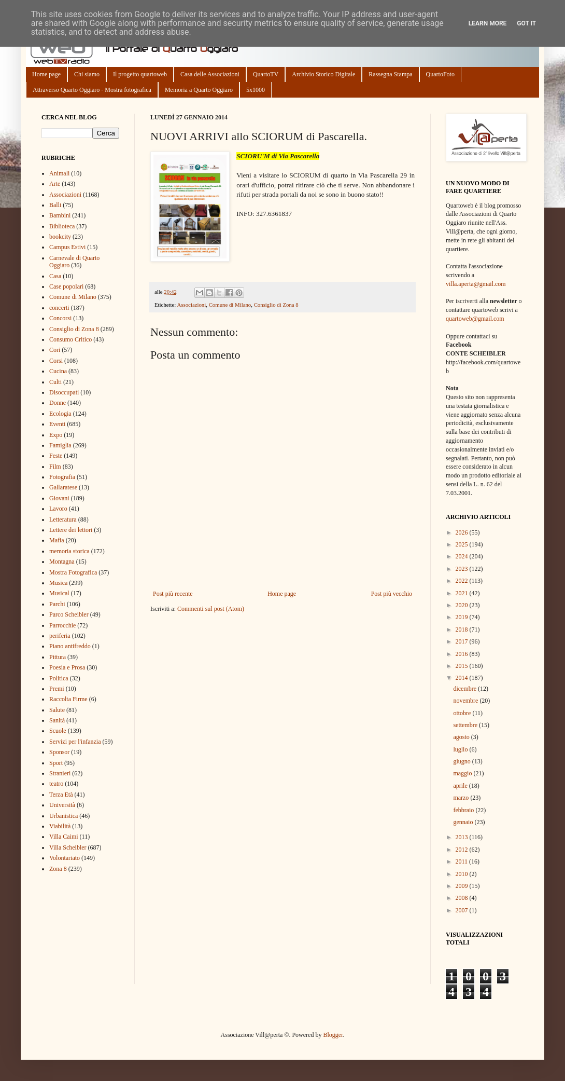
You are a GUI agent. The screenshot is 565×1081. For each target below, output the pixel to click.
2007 (463, 910)
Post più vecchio (391, 593)
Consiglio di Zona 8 (276, 305)
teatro (56, 783)
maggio (463, 773)
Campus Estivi (67, 247)
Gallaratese (63, 487)
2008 (463, 897)
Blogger (333, 1034)
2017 (463, 641)
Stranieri (59, 773)
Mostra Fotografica (73, 572)
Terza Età (61, 794)
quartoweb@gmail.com (475, 318)
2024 (463, 556)
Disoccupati (64, 392)
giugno (462, 761)
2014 (463, 677)
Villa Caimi (63, 836)
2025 (463, 544)
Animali (59, 173)
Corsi (56, 360)
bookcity (60, 236)
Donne (57, 402)
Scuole (57, 730)
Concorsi (60, 318)
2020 (463, 605)
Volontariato (64, 857)
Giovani (59, 498)
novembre (466, 700)
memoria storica (69, 551)
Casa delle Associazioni (209, 74)
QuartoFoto (440, 74)
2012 (463, 849)
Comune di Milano (230, 305)
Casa (55, 276)
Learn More (488, 23)
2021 (463, 593)
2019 (463, 617)
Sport (56, 763)
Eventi (57, 424)
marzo (461, 797)
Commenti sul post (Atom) (210, 608)
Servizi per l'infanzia (75, 741)
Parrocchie (62, 625)
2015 (463, 665)
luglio (461, 749)
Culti (55, 382)
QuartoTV (265, 74)
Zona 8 (58, 868)
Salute (57, 710)
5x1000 (255, 89)
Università (62, 805)
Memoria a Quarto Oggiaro (199, 89)
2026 (463, 532)
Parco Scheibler (69, 614)
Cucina (58, 371)
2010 (463, 874)
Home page (46, 74)
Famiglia (60, 445)
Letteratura (63, 519)
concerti (59, 307)
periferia (59, 635)
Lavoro (58, 508)
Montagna (62, 561)
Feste (55, 455)
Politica (58, 678)
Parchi (57, 604)
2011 (463, 861)
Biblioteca (62, 226)
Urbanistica (63, 815)
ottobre (462, 713)
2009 (463, 886)
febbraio (464, 810)
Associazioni (191, 305)
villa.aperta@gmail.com (476, 284)
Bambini (59, 215)
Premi (56, 688)
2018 (463, 629)
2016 (463, 654)
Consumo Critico (70, 339)
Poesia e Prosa (67, 667)
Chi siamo (87, 74)
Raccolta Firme (68, 699)
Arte (54, 183)
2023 (463, 568)
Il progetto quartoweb (140, 74)
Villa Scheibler (68, 847)
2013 (463, 837)
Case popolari (66, 286)
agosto (462, 737)
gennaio (463, 822)
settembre (466, 725)
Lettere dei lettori (70, 529)
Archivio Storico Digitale (323, 74)
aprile (461, 785)
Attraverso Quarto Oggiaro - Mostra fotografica (92, 89)
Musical (59, 593)
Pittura (57, 657)
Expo (55, 435)
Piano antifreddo (70, 646)
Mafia (56, 540)
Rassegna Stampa (390, 74)
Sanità (57, 720)
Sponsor (59, 752)
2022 (463, 580)
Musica (58, 582)
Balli (55, 205)
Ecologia (60, 413)
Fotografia (62, 477)
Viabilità (59, 826)
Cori (54, 349)
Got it (526, 23)
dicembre (465, 688)
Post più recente (173, 593)
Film (55, 466)
